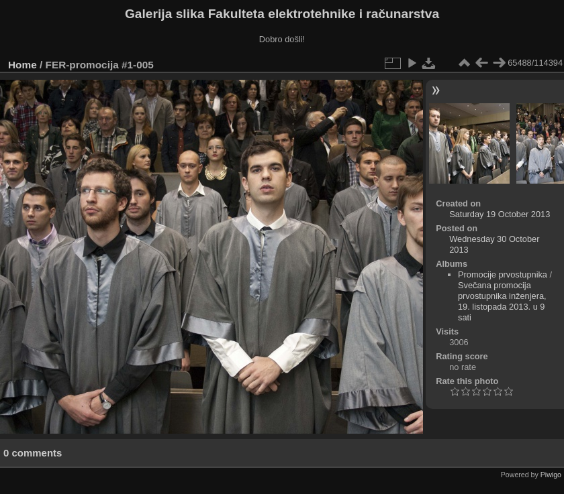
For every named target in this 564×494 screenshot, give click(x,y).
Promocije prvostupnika (502, 274)
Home (22, 64)
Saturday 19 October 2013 (499, 214)
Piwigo (550, 475)
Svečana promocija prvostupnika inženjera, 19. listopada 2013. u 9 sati (502, 301)
